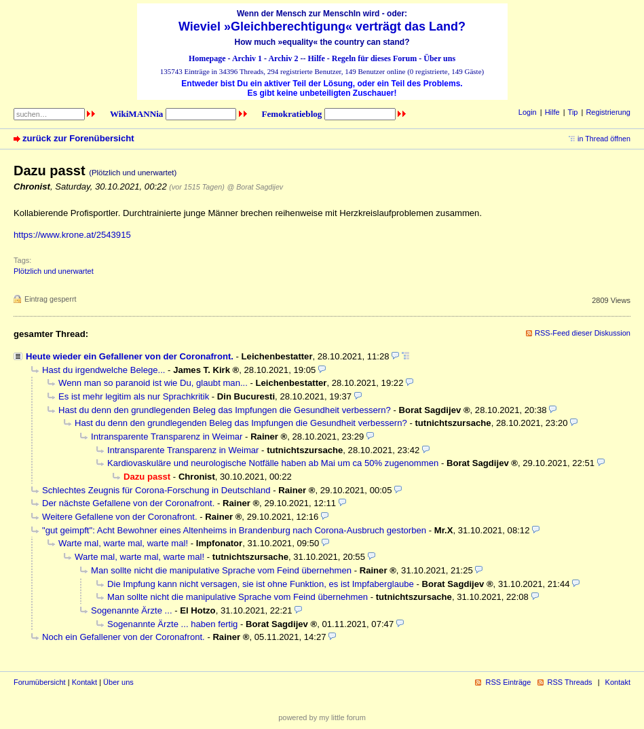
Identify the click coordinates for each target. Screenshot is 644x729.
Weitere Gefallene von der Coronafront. (119, 517)
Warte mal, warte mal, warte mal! (123, 543)
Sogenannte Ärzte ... (131, 610)
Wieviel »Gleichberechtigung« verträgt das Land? (322, 26)
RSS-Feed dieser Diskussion (582, 333)
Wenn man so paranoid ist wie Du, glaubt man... (153, 383)
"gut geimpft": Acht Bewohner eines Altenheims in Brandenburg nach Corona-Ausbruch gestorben (234, 530)
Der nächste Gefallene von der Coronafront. (128, 503)
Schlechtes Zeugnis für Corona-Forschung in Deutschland (156, 490)
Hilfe (316, 58)
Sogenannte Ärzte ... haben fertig (172, 624)
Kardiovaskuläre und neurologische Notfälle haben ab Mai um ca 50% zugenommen (272, 463)
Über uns (439, 58)
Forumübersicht (40, 682)
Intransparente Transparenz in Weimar (166, 436)
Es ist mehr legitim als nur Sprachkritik (133, 396)
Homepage (207, 58)
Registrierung (608, 112)
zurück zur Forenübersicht (78, 138)
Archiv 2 (283, 58)
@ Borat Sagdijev (255, 187)
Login (527, 112)
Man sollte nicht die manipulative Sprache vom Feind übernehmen (221, 570)
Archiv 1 (247, 58)
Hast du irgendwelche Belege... (103, 370)
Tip (573, 112)
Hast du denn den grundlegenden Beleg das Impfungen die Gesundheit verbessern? (224, 410)
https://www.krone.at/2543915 (72, 235)
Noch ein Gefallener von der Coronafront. (123, 637)
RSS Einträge (508, 682)
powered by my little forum (322, 717)
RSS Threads (570, 682)
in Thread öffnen (603, 139)
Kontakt (84, 682)
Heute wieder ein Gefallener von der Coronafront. (129, 356)
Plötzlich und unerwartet (54, 271)
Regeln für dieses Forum (374, 58)
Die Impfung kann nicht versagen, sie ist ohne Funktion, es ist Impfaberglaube (260, 584)
